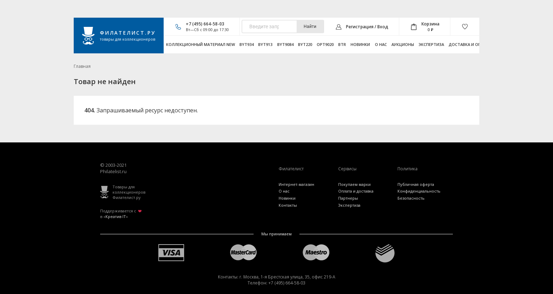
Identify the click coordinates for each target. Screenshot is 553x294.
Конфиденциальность (418, 191)
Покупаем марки (354, 184)
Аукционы (402, 44)
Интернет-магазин (296, 184)
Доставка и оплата (470, 44)
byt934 (246, 44)
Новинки (360, 44)
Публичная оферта (415, 184)
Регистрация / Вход (367, 27)
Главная (82, 66)
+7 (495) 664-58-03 (205, 24)
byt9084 (285, 44)
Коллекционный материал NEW (200, 44)
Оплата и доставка (355, 191)
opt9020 (325, 44)
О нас (381, 44)
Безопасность (411, 198)
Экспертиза (431, 44)
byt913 (265, 44)
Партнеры (348, 198)
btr (342, 44)
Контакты (288, 205)
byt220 (305, 44)
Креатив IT (115, 216)
